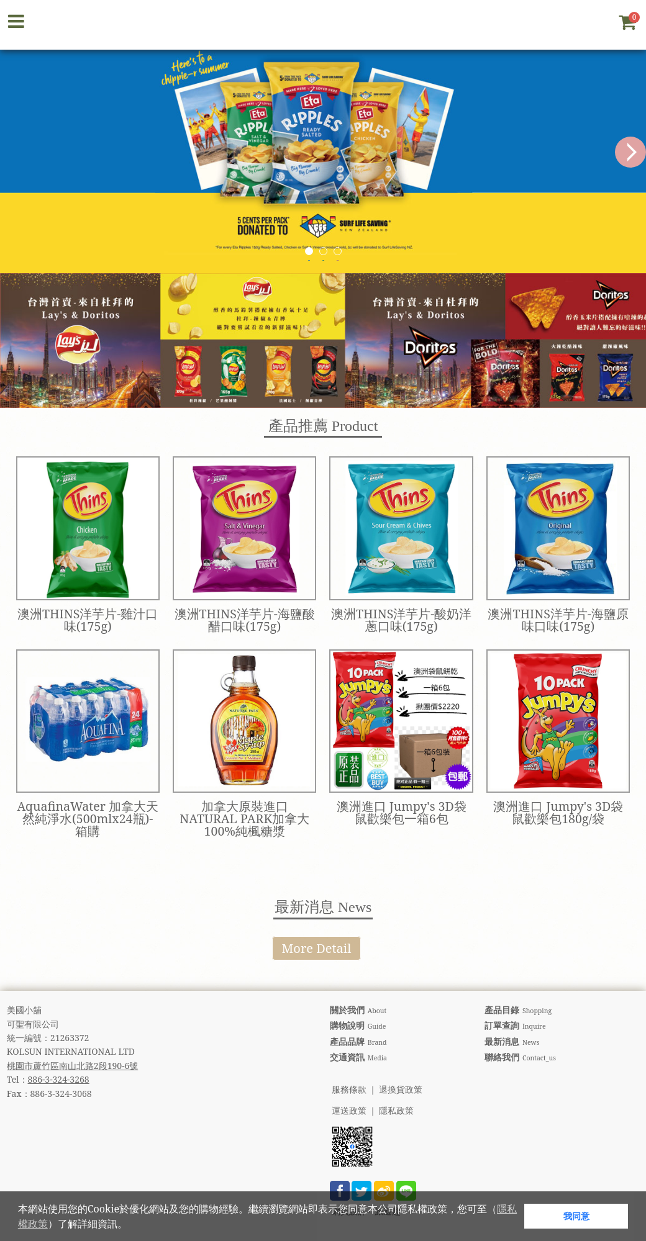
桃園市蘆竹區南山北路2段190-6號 (72, 1066)
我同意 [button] (576, 1216)
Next (630, 152)
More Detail (317, 948)
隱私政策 (396, 1111)
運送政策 (349, 1111)
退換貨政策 (400, 1090)
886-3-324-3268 (58, 1079)
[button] (132, 1225)
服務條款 (349, 1090)
